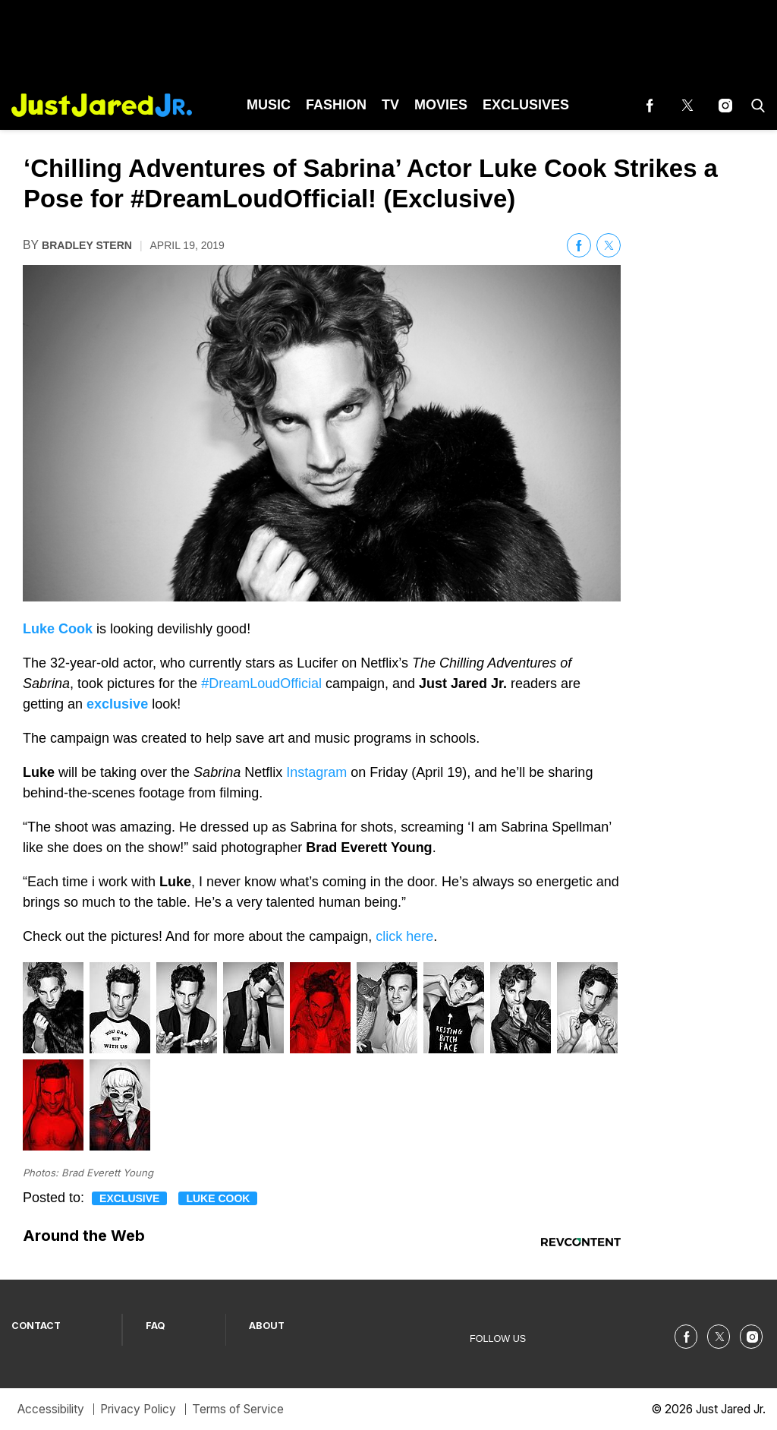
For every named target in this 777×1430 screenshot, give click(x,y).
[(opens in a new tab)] (649, 105)
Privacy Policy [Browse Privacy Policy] (138, 1409)
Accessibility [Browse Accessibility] (50, 1409)
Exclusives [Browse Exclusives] (526, 104)
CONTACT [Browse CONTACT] (36, 1325)
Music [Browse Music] (269, 104)
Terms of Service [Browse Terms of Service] (238, 1409)
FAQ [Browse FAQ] (155, 1325)
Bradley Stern (87, 245)
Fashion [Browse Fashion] (336, 104)
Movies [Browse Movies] (440, 104)
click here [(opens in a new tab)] (404, 936)
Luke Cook (218, 1198)
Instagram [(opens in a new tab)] (316, 772)
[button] (755, 105)
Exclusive (129, 1198)
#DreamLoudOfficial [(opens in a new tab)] (261, 683)
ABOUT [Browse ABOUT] (267, 1325)
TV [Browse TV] (390, 104)
